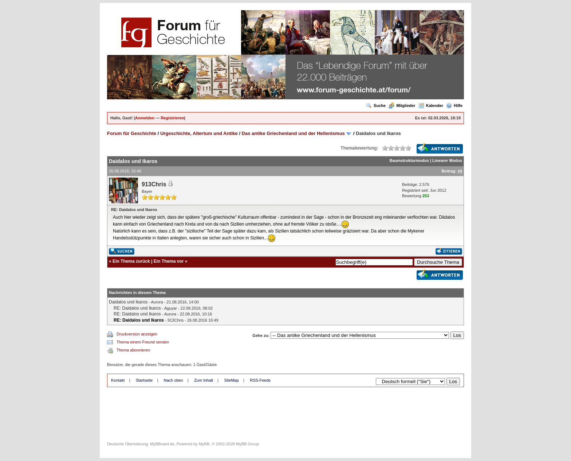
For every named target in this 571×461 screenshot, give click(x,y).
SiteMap (231, 380)
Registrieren (172, 118)
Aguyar (170, 308)
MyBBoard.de (162, 444)
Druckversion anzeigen (137, 334)
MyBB (204, 444)
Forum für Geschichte (131, 133)
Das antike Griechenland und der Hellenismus (293, 133)
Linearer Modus (447, 160)
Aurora (157, 302)
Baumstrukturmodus (409, 160)
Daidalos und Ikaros (128, 302)
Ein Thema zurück (131, 261)
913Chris (154, 184)
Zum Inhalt (203, 380)
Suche (376, 105)
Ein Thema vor (169, 261)
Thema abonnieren (133, 350)
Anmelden (144, 118)
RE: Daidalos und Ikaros (137, 308)
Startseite (144, 380)
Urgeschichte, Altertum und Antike (199, 133)
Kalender (430, 105)
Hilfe (454, 105)
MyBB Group (247, 444)
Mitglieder (402, 105)
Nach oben (173, 380)
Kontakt (118, 380)
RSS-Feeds (260, 380)
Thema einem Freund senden (143, 342)
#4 (460, 171)
